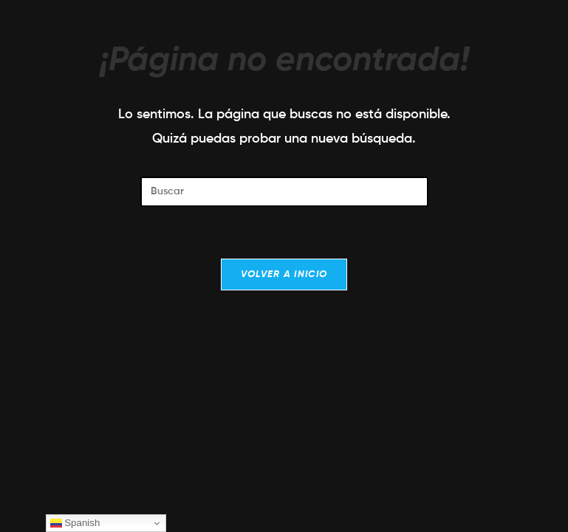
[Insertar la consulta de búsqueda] (284, 192)
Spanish (75, 523)
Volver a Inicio (284, 274)
